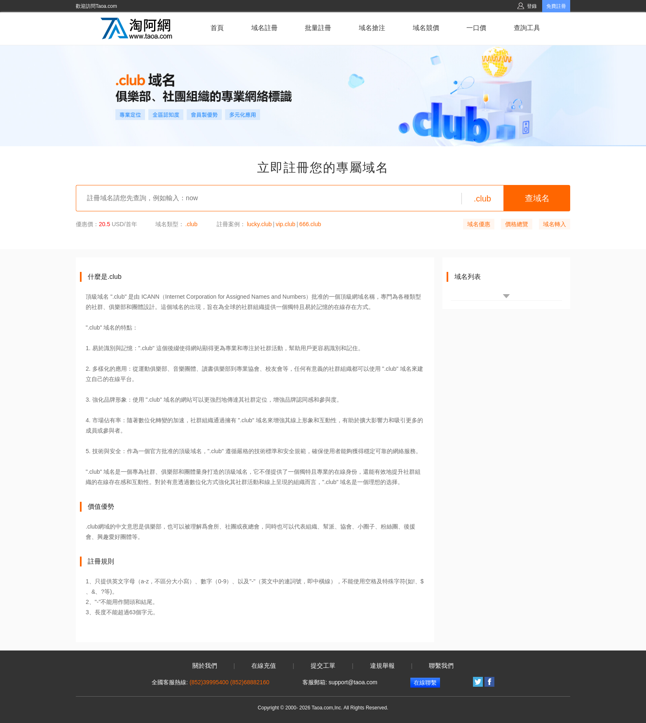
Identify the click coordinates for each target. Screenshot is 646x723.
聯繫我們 (441, 666)
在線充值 (263, 666)
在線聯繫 (425, 682)
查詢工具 (527, 27)
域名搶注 (372, 27)
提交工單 (323, 666)
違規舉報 (382, 666)
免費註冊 (556, 6)
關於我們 (204, 666)
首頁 (217, 27)
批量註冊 (318, 27)
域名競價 (426, 27)
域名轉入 (554, 224)
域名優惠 (478, 224)
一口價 (476, 27)
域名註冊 (264, 27)
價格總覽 (516, 224)
